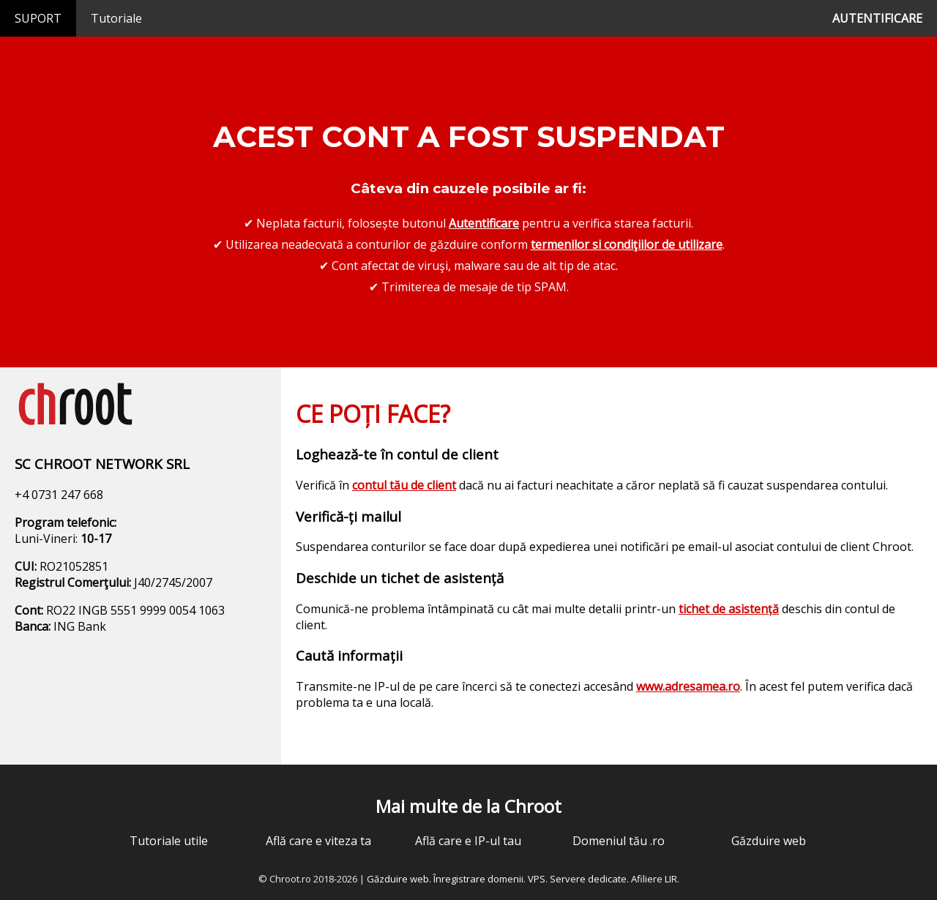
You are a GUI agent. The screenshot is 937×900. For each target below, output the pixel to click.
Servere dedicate (588, 878)
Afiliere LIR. (655, 878)
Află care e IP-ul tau (468, 841)
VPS (536, 878)
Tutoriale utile (169, 841)
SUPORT (38, 18)
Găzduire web (768, 841)
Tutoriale (116, 18)
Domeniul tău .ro (618, 841)
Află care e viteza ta (318, 841)
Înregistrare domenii (478, 878)
